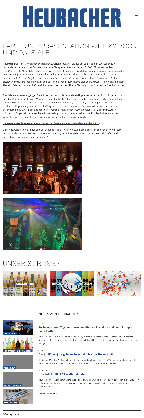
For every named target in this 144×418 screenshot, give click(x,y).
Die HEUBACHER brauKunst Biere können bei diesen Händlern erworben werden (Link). (51, 123)
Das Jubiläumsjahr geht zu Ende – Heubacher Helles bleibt (76, 354)
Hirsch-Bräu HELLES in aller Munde (61, 374)
